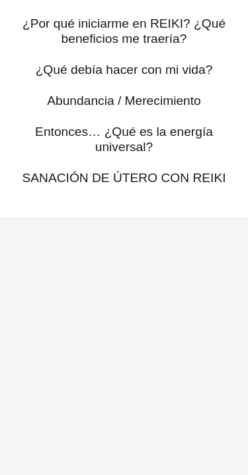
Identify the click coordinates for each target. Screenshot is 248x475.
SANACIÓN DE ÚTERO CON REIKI (124, 178)
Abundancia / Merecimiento (124, 101)
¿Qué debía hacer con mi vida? (124, 70)
